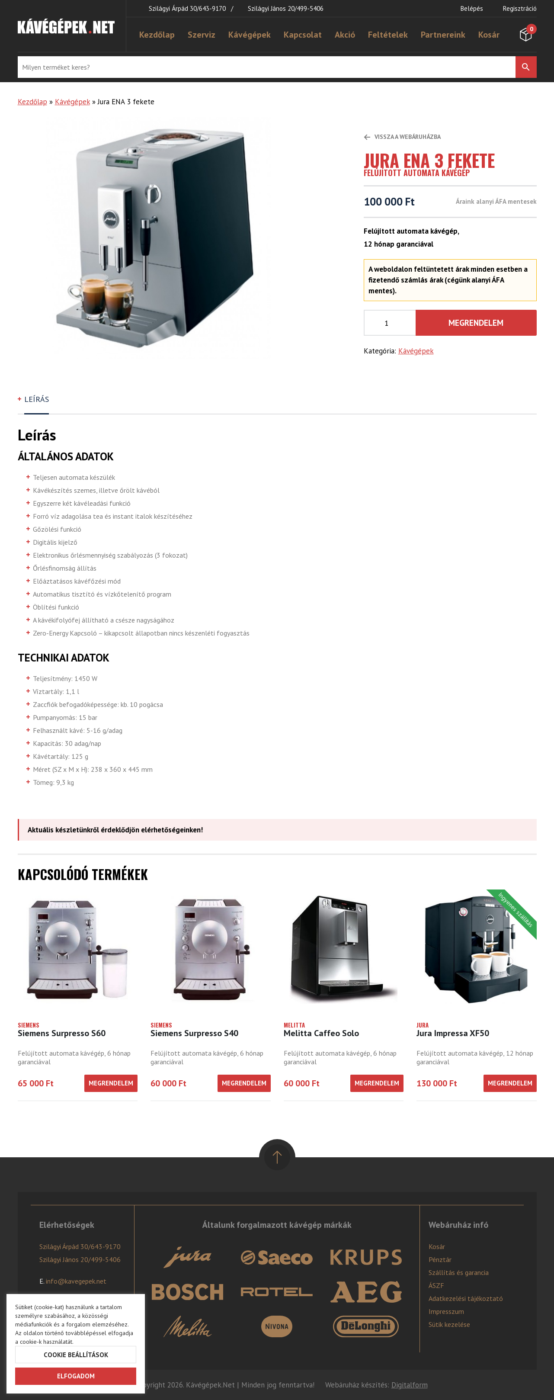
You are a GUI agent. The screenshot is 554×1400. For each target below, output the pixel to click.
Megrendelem (475, 323)
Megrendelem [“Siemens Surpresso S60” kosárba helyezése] (111, 1083)
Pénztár (440, 1259)
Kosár (489, 34)
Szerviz (201, 34)
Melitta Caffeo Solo (321, 1033)
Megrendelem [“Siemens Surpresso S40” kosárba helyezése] (244, 1083)
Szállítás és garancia (459, 1272)
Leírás (36, 399)
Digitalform (409, 1385)
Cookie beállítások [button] (76, 1355)
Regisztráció (520, 8)
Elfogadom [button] (76, 1376)
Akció (345, 34)
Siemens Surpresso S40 (194, 1033)
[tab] (38, 403)
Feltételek (388, 34)
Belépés (472, 8)
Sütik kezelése (449, 1324)
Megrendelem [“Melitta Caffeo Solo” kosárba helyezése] (377, 1083)
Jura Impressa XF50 (452, 1033)
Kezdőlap (157, 34)
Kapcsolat (303, 34)
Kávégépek (249, 34)
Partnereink (443, 34)
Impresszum (446, 1311)
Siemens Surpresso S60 (62, 1033)
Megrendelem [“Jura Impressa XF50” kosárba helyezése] (510, 1083)
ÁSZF (436, 1285)
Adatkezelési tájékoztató (466, 1298)
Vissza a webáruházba (402, 137)
